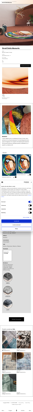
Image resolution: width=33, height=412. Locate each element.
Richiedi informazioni (25, 65)
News (30, 410)
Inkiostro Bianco (5, 58)
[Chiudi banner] (31, 182)
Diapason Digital (18, 404)
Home (2, 1)
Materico (15, 246)
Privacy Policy (21, 402)
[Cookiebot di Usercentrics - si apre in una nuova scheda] (24, 182)
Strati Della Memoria (14, 1)
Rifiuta (16, 228)
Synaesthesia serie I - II (9, 1)
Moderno (19, 246)
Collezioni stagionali (5, 1)
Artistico (5, 246)
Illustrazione (9, 246)
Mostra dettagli (26, 217)
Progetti (10, 410)
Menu (3, 410)
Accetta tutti (16, 221)
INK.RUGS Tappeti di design (7, 52)
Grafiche (22, 410)
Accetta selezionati (16, 224)
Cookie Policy (27, 402)
